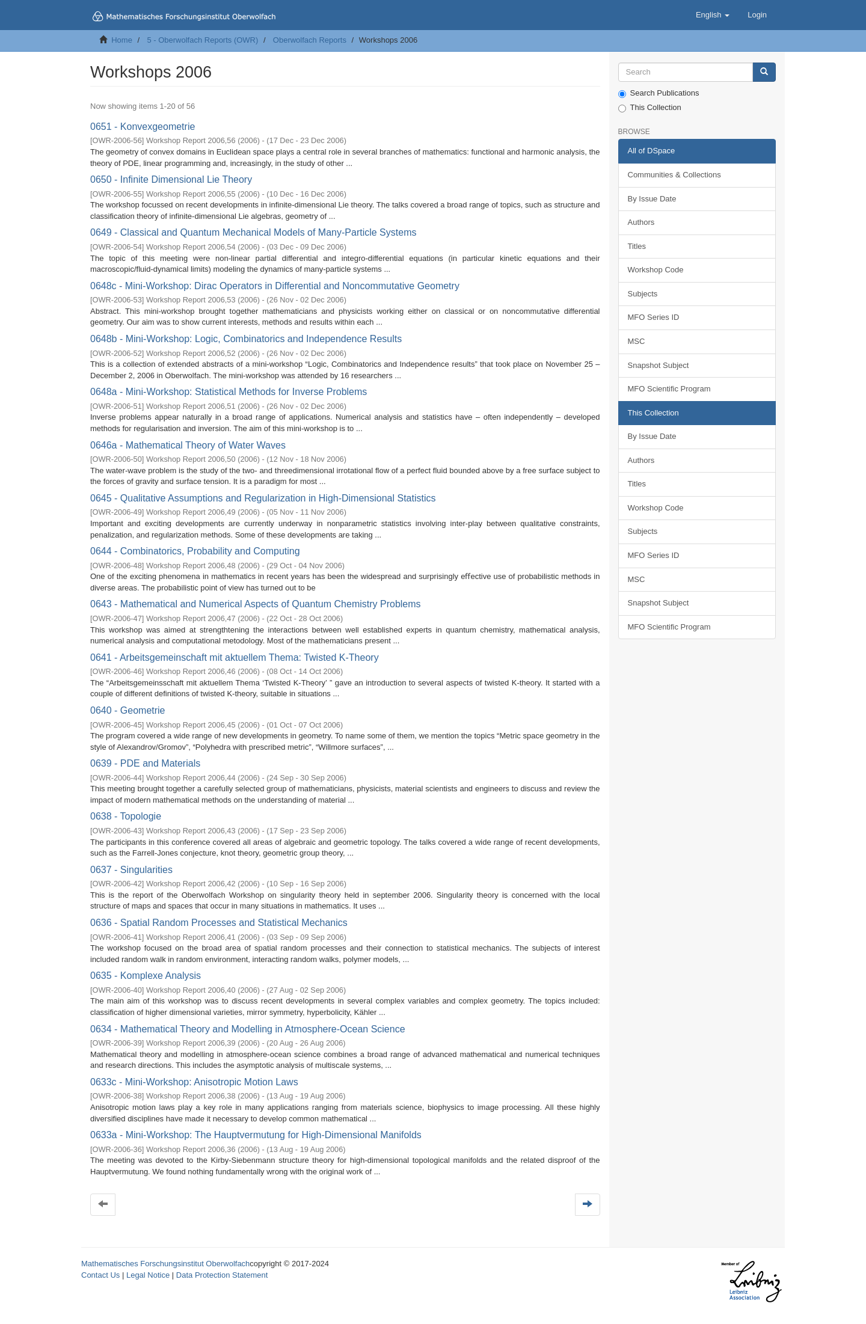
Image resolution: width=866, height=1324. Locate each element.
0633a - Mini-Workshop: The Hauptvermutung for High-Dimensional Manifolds (256, 1135)
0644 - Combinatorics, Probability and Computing (195, 551)
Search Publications (658, 93)
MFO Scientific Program (669, 388)
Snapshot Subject (658, 365)
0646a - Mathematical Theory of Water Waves (188, 445)
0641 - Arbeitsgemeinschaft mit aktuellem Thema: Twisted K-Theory (234, 657)
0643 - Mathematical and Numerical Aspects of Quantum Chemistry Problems (255, 604)
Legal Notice (148, 1275)
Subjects (643, 293)
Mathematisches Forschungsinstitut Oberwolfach (165, 1263)
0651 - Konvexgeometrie (142, 126)
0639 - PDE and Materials (145, 763)
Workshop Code (656, 269)
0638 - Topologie (125, 816)
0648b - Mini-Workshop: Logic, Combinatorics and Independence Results (246, 339)
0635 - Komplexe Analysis (145, 975)
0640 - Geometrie (127, 710)
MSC (636, 341)
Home (121, 39)
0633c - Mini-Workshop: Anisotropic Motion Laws (194, 1082)
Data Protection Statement (222, 1275)
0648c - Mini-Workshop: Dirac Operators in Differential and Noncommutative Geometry (274, 286)
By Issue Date (652, 198)
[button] (713, 15)
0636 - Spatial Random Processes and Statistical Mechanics (219, 923)
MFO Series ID (654, 317)
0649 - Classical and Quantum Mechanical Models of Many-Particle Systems (253, 232)
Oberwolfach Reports (309, 39)
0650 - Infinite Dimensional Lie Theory (171, 179)
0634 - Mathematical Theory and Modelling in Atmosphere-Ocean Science (247, 1029)
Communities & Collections (674, 174)
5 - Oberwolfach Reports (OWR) (202, 39)
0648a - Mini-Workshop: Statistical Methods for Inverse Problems (228, 392)
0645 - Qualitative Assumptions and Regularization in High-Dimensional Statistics (263, 498)
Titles (637, 246)
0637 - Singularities (131, 870)
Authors (641, 222)
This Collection (649, 107)
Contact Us (100, 1275)
